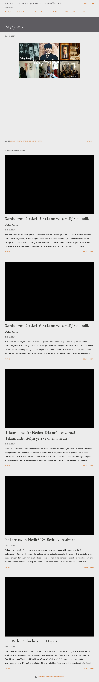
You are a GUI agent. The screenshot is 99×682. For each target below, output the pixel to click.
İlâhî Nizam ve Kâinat (71, 12)
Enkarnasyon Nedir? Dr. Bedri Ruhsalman (40, 539)
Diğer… (85, 12)
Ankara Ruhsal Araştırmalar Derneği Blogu (33, 3)
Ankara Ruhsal (16, 141)
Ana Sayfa (8, 12)
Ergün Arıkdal (39, 12)
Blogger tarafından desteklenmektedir (49, 676)
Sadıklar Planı (54, 12)
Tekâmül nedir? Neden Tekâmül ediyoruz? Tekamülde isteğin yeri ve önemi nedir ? (40, 435)
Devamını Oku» (88, 252)
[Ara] (85, 3)
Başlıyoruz (37, 141)
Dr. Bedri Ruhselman (23, 12)
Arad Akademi (27, 141)
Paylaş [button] (89, 141)
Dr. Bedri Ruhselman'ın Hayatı (31, 641)
